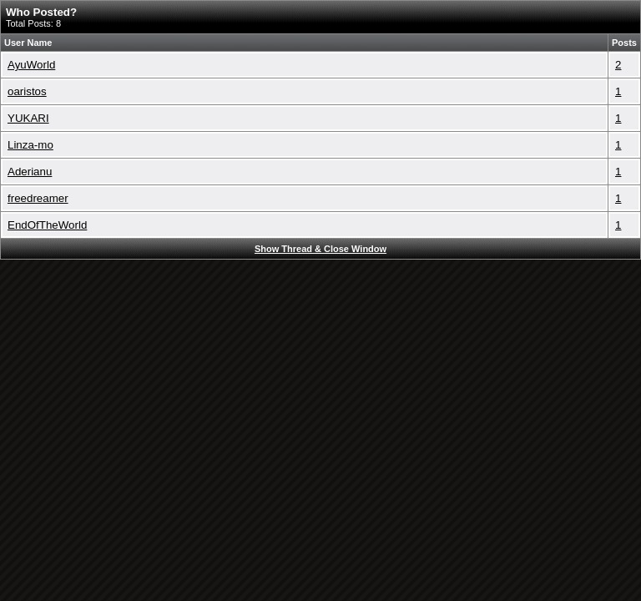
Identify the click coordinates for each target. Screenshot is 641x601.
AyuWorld (31, 64)
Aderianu (30, 171)
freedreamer (38, 198)
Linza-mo (30, 145)
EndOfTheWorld (47, 225)
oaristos (27, 91)
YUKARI (28, 118)
